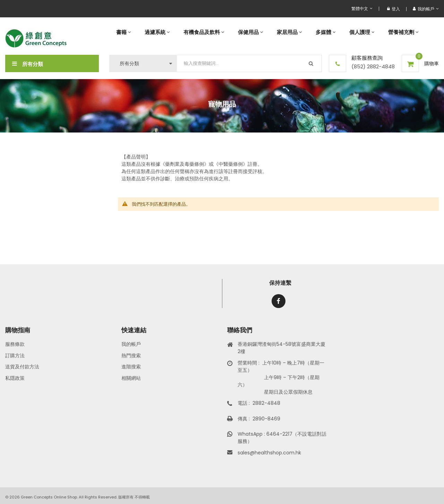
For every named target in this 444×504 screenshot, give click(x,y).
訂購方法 (15, 355)
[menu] (274, 32)
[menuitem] (123, 32)
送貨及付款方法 (22, 366)
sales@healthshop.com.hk (269, 452)
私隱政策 (15, 378)
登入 (393, 9)
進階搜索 (131, 366)
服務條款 (15, 344)
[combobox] (249, 63)
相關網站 (131, 378)
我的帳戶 (131, 344)
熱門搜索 (131, 355)
